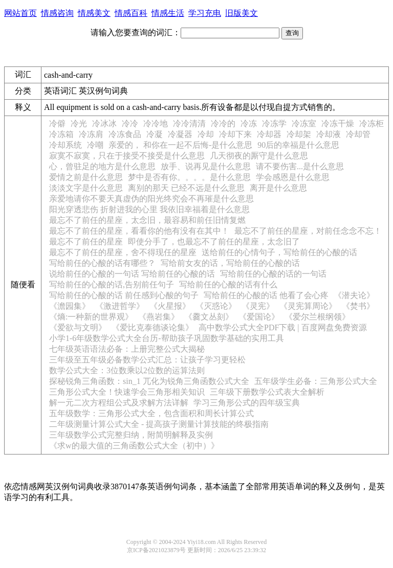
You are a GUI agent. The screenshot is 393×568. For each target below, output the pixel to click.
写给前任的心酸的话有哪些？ (102, 263)
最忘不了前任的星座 (86, 241)
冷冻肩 (91, 134)
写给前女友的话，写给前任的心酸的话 (230, 263)
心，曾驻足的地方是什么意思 (102, 166)
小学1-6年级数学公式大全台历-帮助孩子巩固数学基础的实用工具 (166, 338)
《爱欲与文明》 (77, 327)
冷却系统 (65, 145)
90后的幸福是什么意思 (298, 145)
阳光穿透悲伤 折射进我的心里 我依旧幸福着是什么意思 (149, 209)
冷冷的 (223, 123)
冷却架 (299, 134)
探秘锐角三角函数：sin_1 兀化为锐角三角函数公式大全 (149, 381)
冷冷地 (155, 123)
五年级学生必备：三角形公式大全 (315, 381)
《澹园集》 (69, 306)
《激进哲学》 (119, 306)
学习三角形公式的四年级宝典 (246, 402)
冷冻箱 (61, 134)
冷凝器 (180, 134)
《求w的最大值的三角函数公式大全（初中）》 (134, 445)
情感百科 (131, 13)
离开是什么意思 (278, 188)
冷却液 (328, 134)
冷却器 (269, 134)
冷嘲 (95, 145)
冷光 (79, 123)
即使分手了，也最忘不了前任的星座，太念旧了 (214, 241)
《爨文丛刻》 (208, 316)
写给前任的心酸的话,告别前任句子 (111, 284)
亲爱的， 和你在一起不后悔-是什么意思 (180, 145)
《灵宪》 (258, 306)
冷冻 (249, 123)
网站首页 (20, 13)
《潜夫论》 (354, 295)
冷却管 (358, 134)
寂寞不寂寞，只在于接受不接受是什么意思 (127, 155)
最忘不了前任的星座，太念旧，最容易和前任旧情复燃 (147, 220)
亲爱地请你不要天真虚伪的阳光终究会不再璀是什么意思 (151, 198)
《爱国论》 (258, 316)
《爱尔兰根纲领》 (317, 316)
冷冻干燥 (337, 123)
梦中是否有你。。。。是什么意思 (189, 177)
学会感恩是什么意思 (293, 177)
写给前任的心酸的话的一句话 (273, 273)
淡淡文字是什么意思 (86, 188)
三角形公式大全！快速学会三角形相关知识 (127, 392)
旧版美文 (241, 13)
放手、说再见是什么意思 (206, 166)
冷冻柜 (371, 123)
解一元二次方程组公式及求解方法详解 (118, 402)
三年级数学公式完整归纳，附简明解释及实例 (131, 434)
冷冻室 (304, 123)
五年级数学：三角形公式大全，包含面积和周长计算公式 (151, 413)
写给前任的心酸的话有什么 (228, 284)
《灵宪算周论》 (308, 306)
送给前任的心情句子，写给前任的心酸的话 (279, 252)
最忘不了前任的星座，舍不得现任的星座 (122, 252)
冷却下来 (235, 134)
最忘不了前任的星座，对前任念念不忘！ (308, 230)
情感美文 (94, 13)
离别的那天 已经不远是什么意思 (186, 188)
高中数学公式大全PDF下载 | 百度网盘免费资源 (283, 327)
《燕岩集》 (158, 316)
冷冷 (130, 123)
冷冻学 (274, 123)
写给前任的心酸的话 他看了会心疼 (266, 295)
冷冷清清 (189, 123)
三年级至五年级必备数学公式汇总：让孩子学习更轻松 (147, 359)
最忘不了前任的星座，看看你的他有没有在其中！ (139, 230)
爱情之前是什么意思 (86, 177)
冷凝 (154, 134)
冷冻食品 (124, 134)
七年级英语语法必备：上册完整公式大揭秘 (127, 349)
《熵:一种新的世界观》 (91, 316)
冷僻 (57, 123)
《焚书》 (358, 306)
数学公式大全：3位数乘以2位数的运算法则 (127, 370)
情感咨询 (57, 13)
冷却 (206, 134)
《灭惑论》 (215, 306)
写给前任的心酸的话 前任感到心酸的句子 (124, 295)
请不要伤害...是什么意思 (300, 166)
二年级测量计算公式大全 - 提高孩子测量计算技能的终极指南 (159, 424)
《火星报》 (169, 306)
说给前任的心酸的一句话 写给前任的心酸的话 (132, 273)
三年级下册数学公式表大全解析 (267, 392)
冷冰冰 (104, 123)
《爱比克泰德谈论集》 (152, 327)
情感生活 (167, 13)
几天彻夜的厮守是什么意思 (259, 155)
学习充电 (204, 13)
